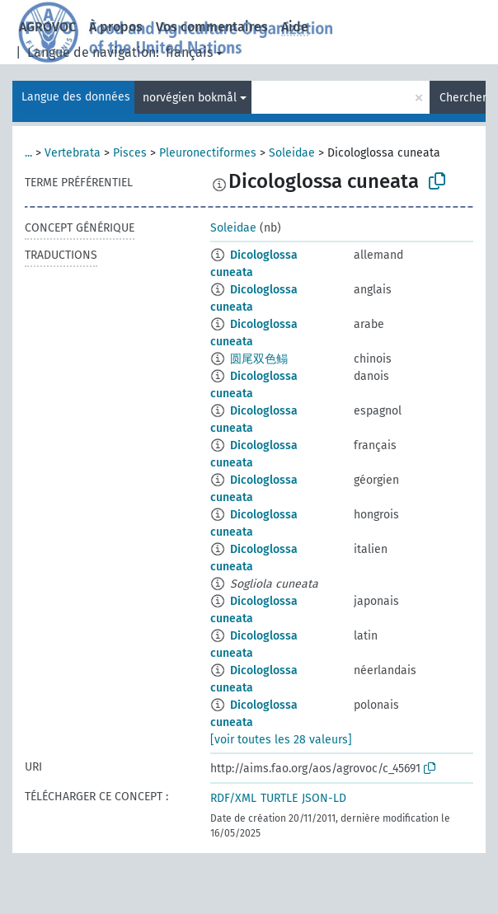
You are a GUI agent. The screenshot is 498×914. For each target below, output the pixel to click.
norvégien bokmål (190, 98)
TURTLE (279, 798)
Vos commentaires (212, 27)
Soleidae (292, 153)
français (189, 52)
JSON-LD (324, 798)
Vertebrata (73, 153)
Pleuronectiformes (207, 153)
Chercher (462, 98)
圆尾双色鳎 (259, 359)
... (28, 153)
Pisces (130, 153)
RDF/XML (233, 798)
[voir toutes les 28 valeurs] (281, 740)
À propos (116, 27)
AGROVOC (47, 27)
